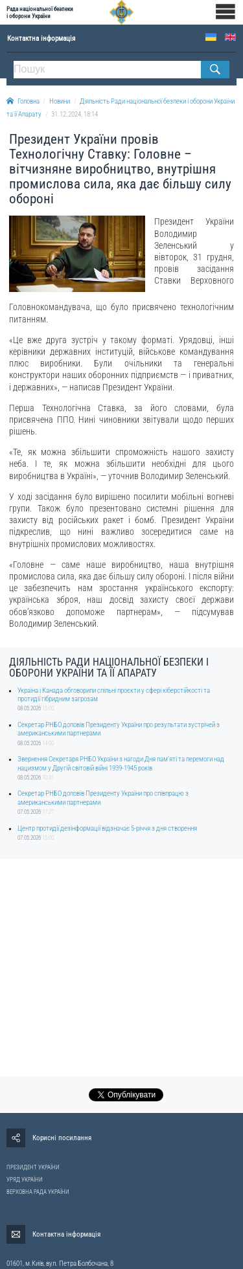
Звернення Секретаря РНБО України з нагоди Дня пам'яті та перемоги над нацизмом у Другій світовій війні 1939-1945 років (120, 763)
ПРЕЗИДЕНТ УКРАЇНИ (33, 1167)
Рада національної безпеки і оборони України (39, 12)
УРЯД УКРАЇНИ (24, 1179)
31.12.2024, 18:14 (74, 114)
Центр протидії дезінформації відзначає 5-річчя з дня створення (107, 828)
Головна (23, 101)
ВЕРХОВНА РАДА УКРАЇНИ (37, 1192)
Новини (59, 101)
